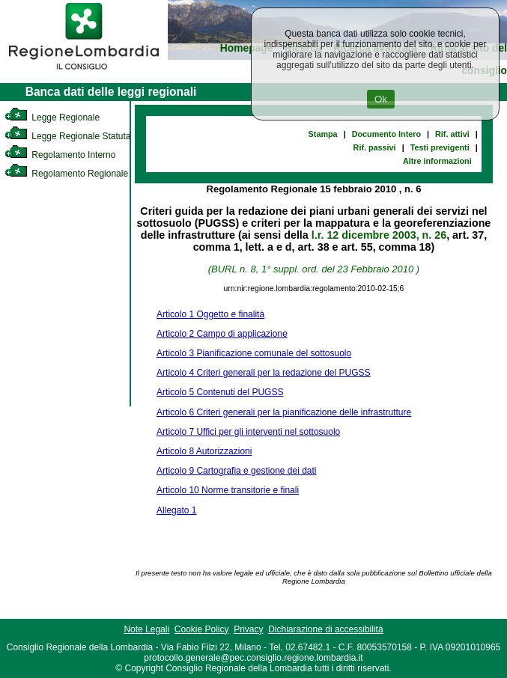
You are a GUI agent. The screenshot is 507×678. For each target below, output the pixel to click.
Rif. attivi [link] (452, 133)
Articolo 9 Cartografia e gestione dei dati (236, 470)
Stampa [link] (323, 133)
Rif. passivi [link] (374, 147)
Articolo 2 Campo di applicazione (222, 334)
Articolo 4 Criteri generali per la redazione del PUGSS (263, 372)
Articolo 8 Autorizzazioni (204, 451)
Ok (380, 99)
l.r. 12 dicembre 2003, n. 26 (379, 235)
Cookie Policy (201, 629)
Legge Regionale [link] (52, 117)
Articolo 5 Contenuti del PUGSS (220, 392)
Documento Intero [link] (386, 133)
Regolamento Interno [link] (59, 155)
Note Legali (146, 629)
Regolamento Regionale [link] (66, 173)
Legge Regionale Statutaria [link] (72, 136)
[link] (84, 72)
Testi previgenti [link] (440, 147)
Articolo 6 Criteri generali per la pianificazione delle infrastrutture (284, 412)
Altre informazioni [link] (437, 160)
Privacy (248, 629)
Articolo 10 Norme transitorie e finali (228, 490)
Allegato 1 (176, 510)
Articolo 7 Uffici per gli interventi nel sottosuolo (248, 432)
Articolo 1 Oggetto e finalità (210, 314)
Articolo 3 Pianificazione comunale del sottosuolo (254, 353)
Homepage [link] (246, 48)
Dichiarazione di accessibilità (325, 629)
